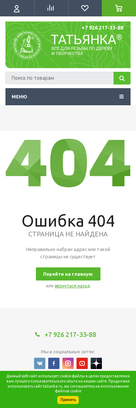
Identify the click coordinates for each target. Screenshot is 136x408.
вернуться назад (72, 285)
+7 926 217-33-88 (102, 27)
